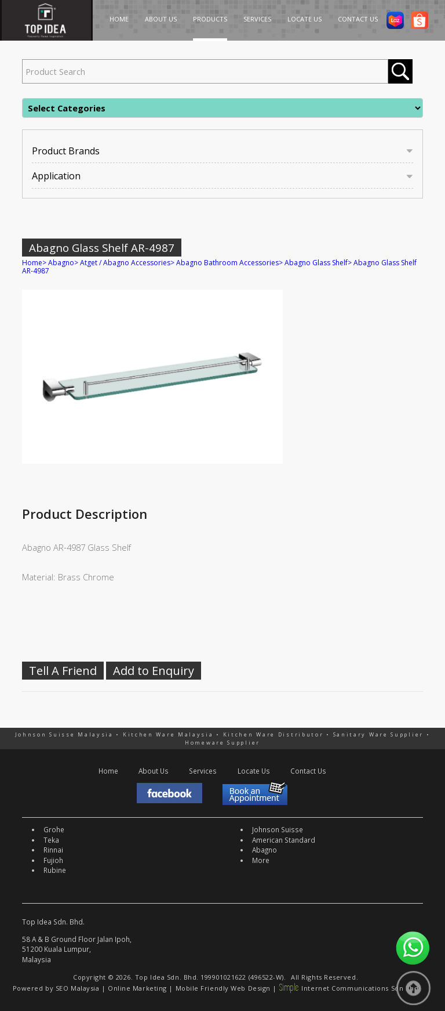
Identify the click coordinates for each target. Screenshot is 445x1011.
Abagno (61, 263)
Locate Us (254, 770)
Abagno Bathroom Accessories (227, 263)
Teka (51, 839)
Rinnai (53, 849)
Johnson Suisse (277, 829)
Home (32, 263)
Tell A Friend (63, 670)
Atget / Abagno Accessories (125, 263)
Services (203, 770)
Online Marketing (137, 988)
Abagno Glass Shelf (316, 263)
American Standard (283, 839)
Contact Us (308, 770)
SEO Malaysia (78, 988)
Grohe (53, 829)
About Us (153, 770)
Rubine (54, 870)
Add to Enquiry (153, 670)
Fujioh (53, 860)
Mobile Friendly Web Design (223, 988)
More (260, 860)
